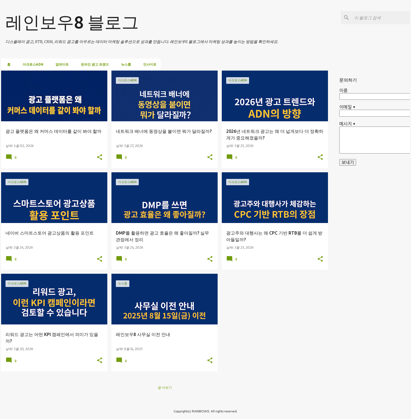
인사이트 (148, 64)
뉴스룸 (124, 64)
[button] (99, 158)
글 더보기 (165, 387)
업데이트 (60, 64)
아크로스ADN (31, 64)
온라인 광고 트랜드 (93, 64)
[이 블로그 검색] (381, 17)
